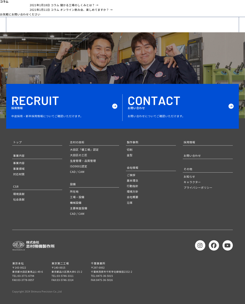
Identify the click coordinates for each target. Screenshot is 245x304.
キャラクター (192, 182)
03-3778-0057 (26, 280)
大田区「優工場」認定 (84, 149)
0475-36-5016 (104, 280)
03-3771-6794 (26, 276)
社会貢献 (19, 199)
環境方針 (132, 191)
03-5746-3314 (65, 280)
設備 (73, 184)
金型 (130, 155)
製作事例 (132, 142)
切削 (130, 149)
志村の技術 (77, 142)
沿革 (130, 203)
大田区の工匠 (78, 155)
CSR (16, 186)
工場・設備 (77, 197)
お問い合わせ (192, 155)
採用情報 (189, 142)
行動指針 (132, 186)
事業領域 (19, 169)
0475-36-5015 (104, 276)
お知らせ (189, 176)
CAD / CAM (77, 172)
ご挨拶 (131, 175)
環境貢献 (19, 194)
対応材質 (19, 174)
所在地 (74, 191)
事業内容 (19, 155)
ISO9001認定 (78, 166)
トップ (17, 142)
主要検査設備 (78, 208)
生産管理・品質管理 (83, 161)
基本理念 (132, 180)
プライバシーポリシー (198, 187)
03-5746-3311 (65, 276)
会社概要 (132, 197)
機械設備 (75, 203)
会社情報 (132, 167)
